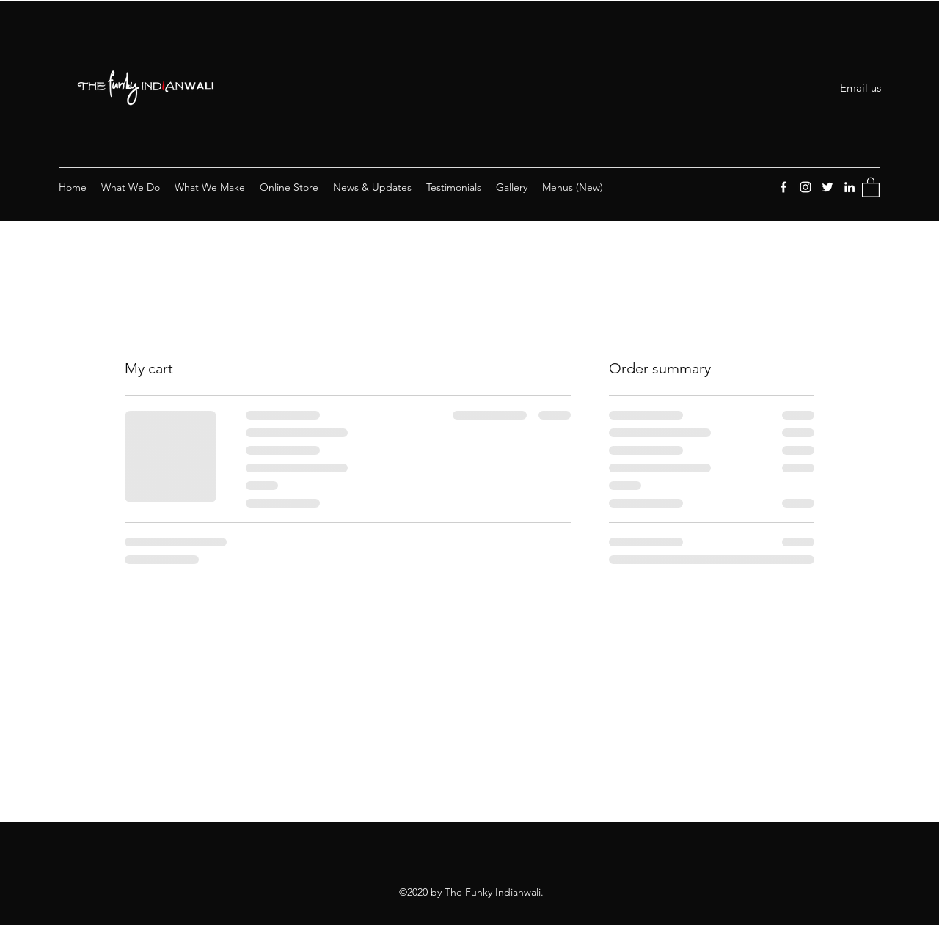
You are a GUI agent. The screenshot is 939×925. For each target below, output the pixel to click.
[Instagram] (805, 187)
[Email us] (860, 88)
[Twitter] (827, 187)
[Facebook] (783, 187)
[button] (871, 186)
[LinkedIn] (849, 187)
